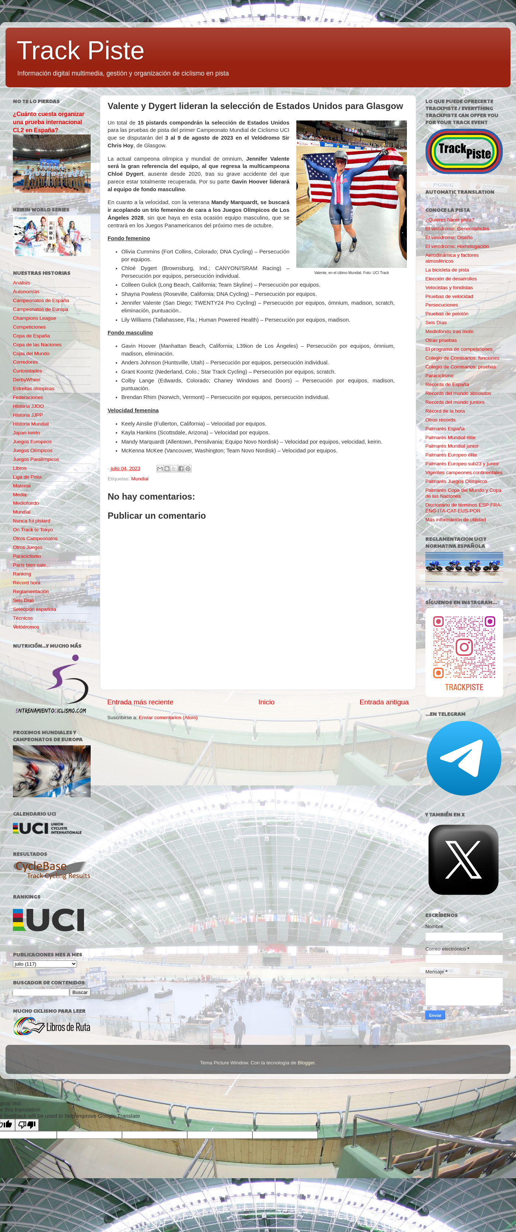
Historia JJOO (28, 406)
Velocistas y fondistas (449, 287)
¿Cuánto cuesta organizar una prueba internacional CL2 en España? (48, 122)
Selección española (34, 609)
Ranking (22, 574)
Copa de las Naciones (37, 344)
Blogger (306, 1062)
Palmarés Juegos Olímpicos (456, 481)
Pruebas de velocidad (449, 296)
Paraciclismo (27, 556)
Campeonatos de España (41, 300)
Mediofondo (26, 503)
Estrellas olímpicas (34, 388)
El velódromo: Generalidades (457, 228)
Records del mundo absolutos (458, 393)
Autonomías (26, 291)
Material (22, 486)
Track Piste (80, 50)
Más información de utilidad (455, 519)
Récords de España (447, 384)
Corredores (25, 362)
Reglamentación (31, 591)
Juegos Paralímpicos (36, 459)
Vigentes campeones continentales (463, 472)
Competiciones (29, 327)
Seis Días (23, 600)
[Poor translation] (27, 1125)
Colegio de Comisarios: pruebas (460, 367)
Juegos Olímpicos (32, 450)
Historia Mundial (31, 424)
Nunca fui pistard (31, 521)
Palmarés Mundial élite (450, 437)
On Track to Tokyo (33, 529)
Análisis (21, 283)
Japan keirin (26, 432)
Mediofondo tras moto (449, 331)
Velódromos (26, 627)
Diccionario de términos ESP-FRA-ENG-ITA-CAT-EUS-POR (463, 508)
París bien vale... (31, 565)
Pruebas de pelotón (446, 313)
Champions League (34, 318)
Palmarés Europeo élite (451, 455)
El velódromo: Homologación (457, 246)
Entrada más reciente (140, 702)
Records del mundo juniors (455, 402)
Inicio (266, 702)
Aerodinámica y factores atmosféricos (452, 258)
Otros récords (440, 420)
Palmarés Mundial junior (452, 446)
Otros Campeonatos (35, 538)
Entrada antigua (384, 702)
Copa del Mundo (31, 353)
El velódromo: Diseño (449, 237)
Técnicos (23, 618)
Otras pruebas (441, 340)
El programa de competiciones (458, 349)
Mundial (140, 479)
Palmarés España (445, 428)
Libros (20, 468)
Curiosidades (27, 371)
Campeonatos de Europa (40, 309)
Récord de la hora (445, 411)
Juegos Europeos (32, 441)
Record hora (26, 582)
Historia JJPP (28, 415)
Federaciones (28, 397)
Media (20, 494)
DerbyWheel (26, 379)
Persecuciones (441, 305)
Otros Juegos (27, 547)
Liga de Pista (27, 477)
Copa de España (31, 336)
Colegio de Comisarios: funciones (462, 358)
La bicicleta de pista (447, 270)
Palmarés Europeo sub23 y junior (462, 463)
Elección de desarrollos (451, 278)
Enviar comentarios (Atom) (168, 717)
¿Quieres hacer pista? (449, 220)
